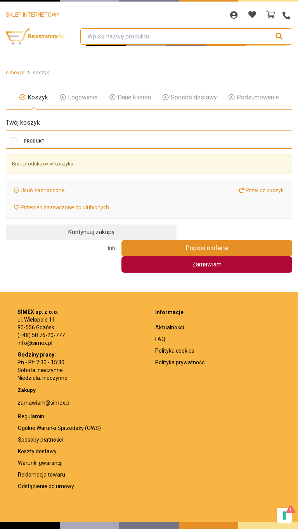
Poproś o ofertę (257, 232)
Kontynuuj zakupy (40, 232)
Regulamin (31, 384)
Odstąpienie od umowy (46, 454)
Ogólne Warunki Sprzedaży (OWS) (59, 396)
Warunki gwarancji (40, 431)
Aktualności (169, 295)
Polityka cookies (174, 319)
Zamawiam (167, 232)
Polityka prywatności (180, 330)
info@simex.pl (34, 311)
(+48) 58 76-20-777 (41, 303)
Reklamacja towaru (41, 443)
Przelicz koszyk (261, 190)
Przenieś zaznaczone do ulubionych (63, 207)
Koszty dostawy (37, 419)
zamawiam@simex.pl (44, 371)
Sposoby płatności (40, 408)
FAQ (160, 307)
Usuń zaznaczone (41, 190)
